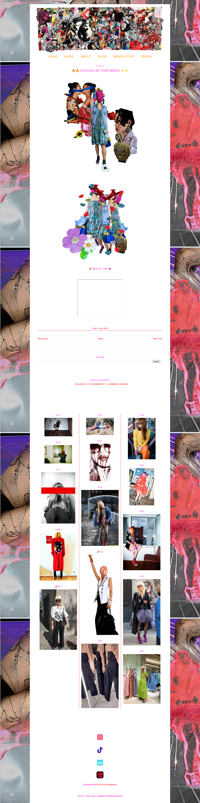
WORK (69, 56)
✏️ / (106, 384)
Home (100, 339)
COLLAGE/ (79, 384)
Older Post (157, 339)
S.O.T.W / (88, 384)
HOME (53, 56)
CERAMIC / (113, 384)
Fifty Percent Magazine (106, 784)
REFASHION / (98, 384)
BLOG (102, 56)
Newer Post (43, 339)
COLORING (123, 384)
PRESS (146, 56)
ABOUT (86, 56)
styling (105, 328)
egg (100, 328)
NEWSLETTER (123, 56)
